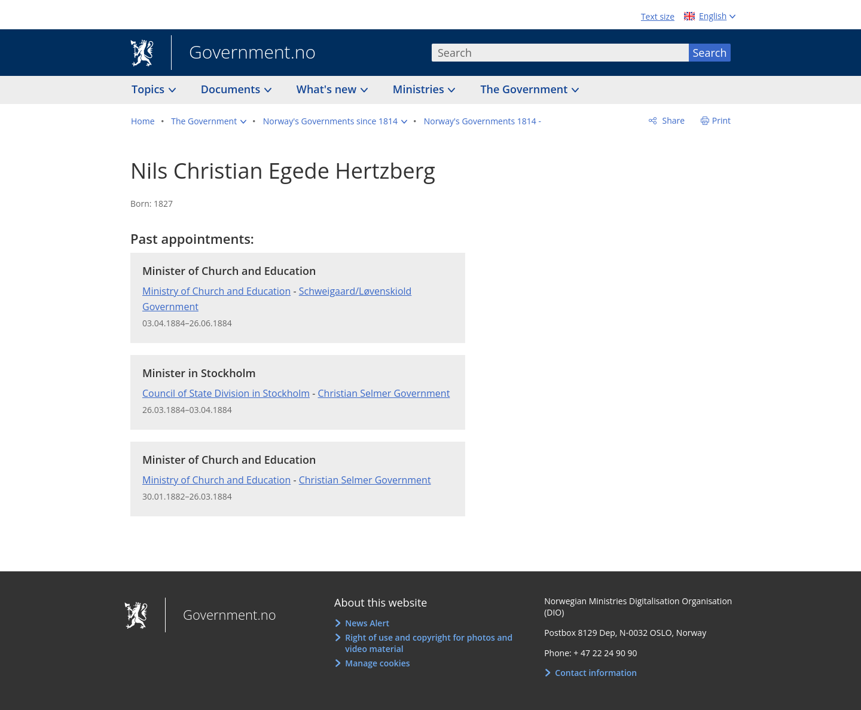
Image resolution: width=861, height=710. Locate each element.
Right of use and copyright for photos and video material (428, 643)
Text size (657, 16)
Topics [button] (149, 89)
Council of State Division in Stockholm (226, 393)
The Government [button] (525, 89)
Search (710, 52)
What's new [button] (328, 89)
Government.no (243, 53)
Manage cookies (377, 663)
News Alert (367, 623)
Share (672, 120)
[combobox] (560, 53)
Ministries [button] (420, 89)
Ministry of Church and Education (216, 291)
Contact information (596, 672)
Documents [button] (232, 89)
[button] (208, 121)
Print (721, 120)
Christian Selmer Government (383, 393)
